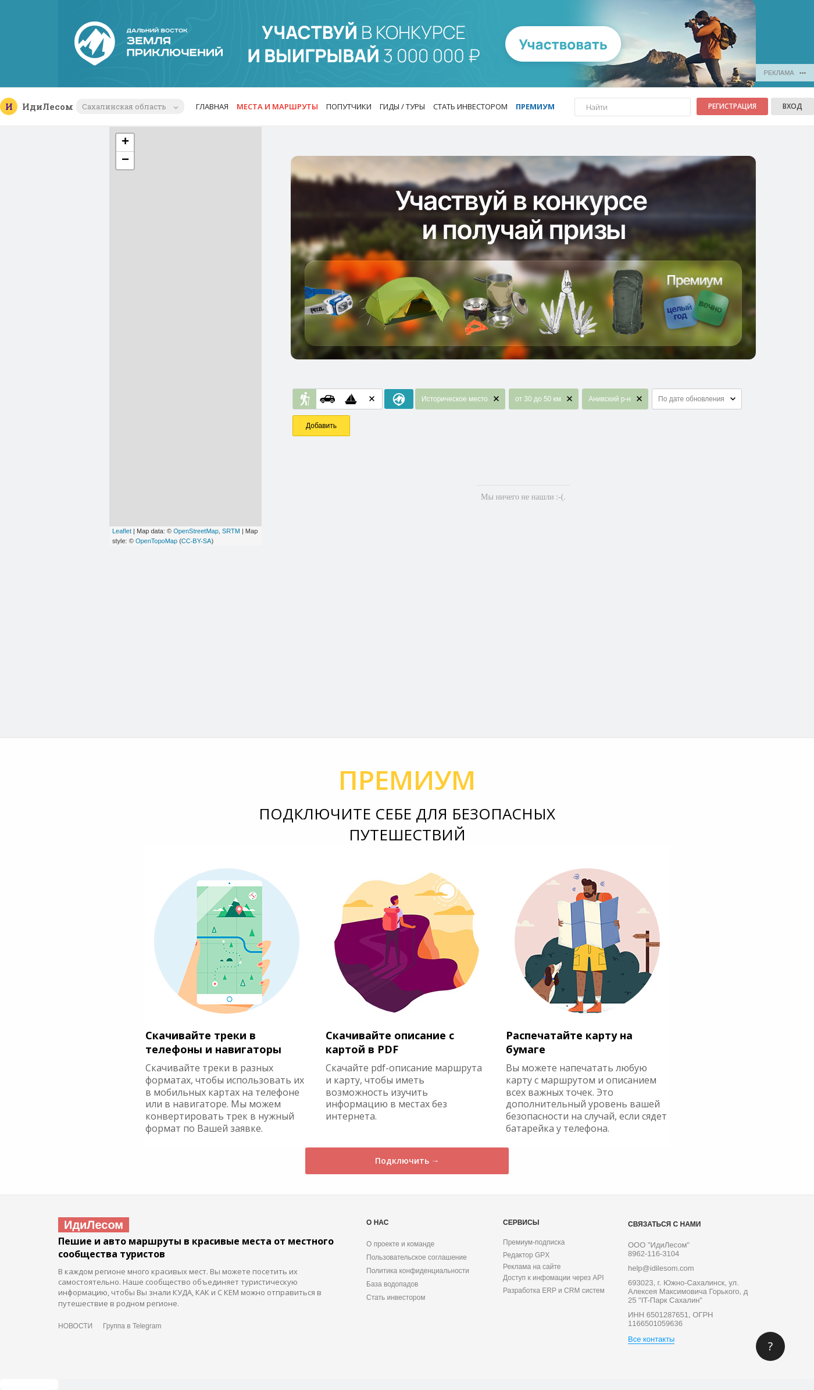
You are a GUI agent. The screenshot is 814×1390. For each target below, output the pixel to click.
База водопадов (392, 1284)
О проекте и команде (400, 1244)
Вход (792, 106)
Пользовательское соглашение (416, 1257)
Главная (212, 106)
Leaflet (121, 531)
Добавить (321, 426)
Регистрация (732, 106)
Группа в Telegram (132, 1326)
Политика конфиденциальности (417, 1271)
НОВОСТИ (75, 1326)
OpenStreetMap (196, 531)
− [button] (125, 160)
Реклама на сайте (532, 1267)
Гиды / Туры (402, 106)
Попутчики (349, 106)
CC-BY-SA (196, 540)
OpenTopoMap (156, 540)
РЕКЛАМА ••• (785, 72)
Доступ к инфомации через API (553, 1278)
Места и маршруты (277, 106)
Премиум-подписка (534, 1242)
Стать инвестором (470, 106)
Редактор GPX (526, 1255)
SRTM (231, 531)
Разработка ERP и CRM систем (554, 1290)
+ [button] (125, 142)
